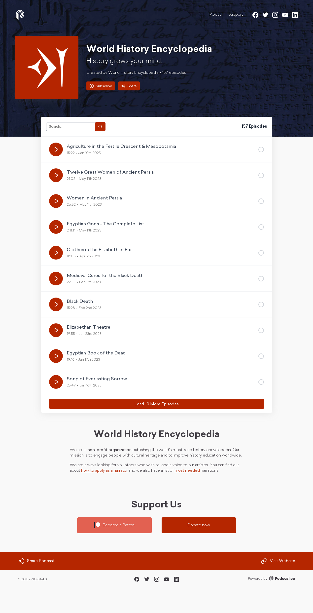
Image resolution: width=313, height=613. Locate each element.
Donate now (198, 525)
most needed (187, 471)
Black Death (80, 301)
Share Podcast (36, 561)
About (215, 15)
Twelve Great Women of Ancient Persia (110, 172)
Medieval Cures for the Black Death (105, 275)
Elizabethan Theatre (88, 327)
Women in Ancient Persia (94, 198)
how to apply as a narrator (104, 471)
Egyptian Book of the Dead (96, 353)
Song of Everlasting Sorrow (97, 379)
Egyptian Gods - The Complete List (105, 224)
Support (235, 15)
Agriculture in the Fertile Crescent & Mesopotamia (121, 146)
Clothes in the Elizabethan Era (99, 250)
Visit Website (278, 561)
